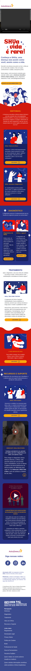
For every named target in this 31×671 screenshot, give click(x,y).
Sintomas (7, 611)
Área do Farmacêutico (10, 650)
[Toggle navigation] (27, 5)
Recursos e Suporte (10, 624)
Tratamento (7, 617)
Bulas (6, 643)
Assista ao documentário (11, 83)
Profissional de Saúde (10, 647)
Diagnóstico (7, 614)
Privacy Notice (8, 637)
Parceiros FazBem (9, 653)
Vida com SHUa (9, 620)
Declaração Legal (9, 634)
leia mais (15, 162)
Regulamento (8, 630)
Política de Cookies (10, 640)
